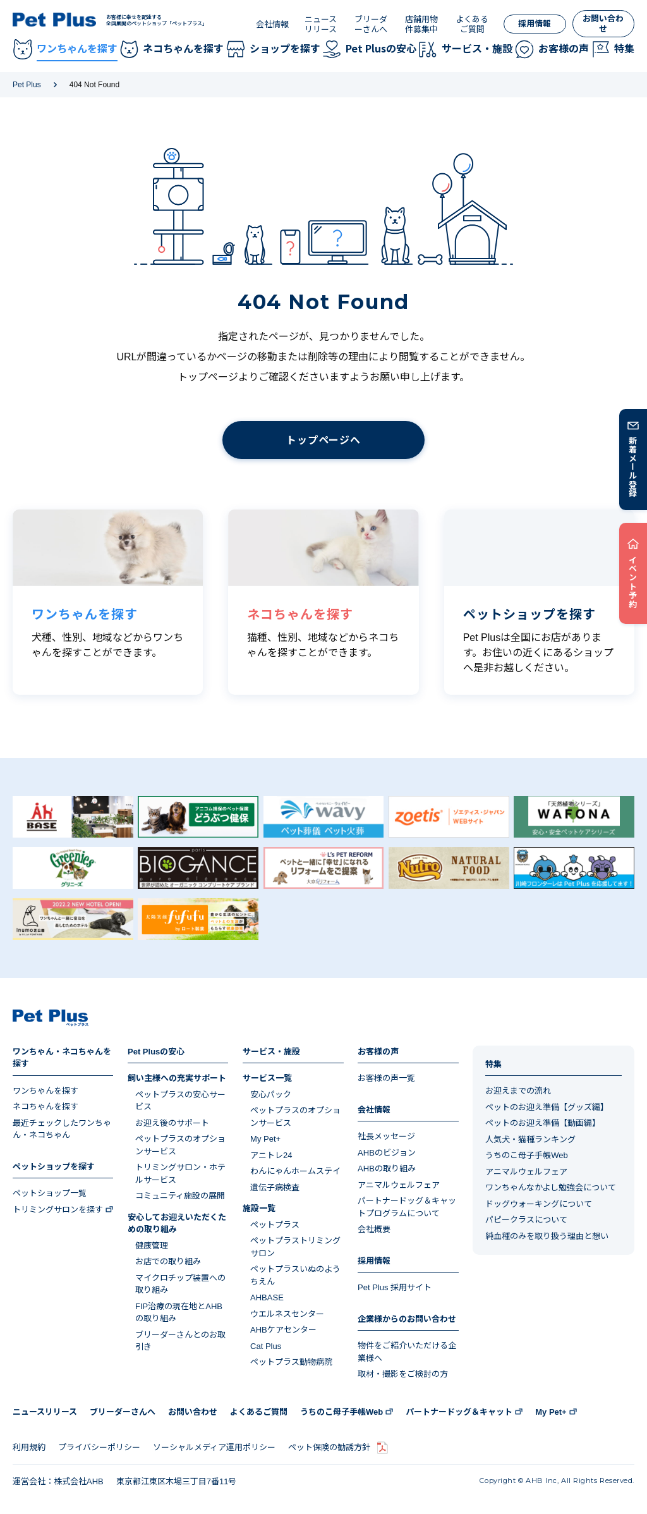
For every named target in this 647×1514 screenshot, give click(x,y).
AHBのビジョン (387, 1152)
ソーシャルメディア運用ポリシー (214, 1447)
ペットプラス (274, 1225)
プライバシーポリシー (99, 1447)
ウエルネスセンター (287, 1314)
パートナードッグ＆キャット (459, 1412)
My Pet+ (265, 1139)
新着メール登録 (633, 467)
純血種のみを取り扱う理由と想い (546, 1236)
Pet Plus (27, 84)
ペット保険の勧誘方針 (329, 1447)
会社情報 (272, 24)
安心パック (270, 1094)
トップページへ (323, 440)
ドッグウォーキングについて (538, 1204)
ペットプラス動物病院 (291, 1362)
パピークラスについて (526, 1219)
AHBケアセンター (283, 1329)
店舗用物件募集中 (421, 24)
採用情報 (534, 23)
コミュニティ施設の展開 (180, 1195)
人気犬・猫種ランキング (530, 1139)
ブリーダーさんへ (370, 24)
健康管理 (151, 1245)
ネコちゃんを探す (45, 1106)
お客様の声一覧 (386, 1078)
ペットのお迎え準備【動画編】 (542, 1123)
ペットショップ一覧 (50, 1193)
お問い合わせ (603, 24)
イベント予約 (633, 581)
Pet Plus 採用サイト (395, 1287)
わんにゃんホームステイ (295, 1171)
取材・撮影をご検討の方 (403, 1374)
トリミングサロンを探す (58, 1209)
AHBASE (267, 1297)
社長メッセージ (386, 1136)
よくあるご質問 (472, 24)
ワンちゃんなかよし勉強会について (550, 1187)
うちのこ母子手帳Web (526, 1155)
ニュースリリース (321, 24)
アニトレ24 (271, 1155)
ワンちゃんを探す (45, 1091)
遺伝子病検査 (274, 1187)
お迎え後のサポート (172, 1123)
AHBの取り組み (387, 1168)
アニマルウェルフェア (399, 1185)
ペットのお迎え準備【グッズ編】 (546, 1107)
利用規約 (29, 1447)
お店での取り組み (168, 1261)
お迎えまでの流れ (518, 1091)
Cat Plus (265, 1346)
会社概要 (374, 1229)
